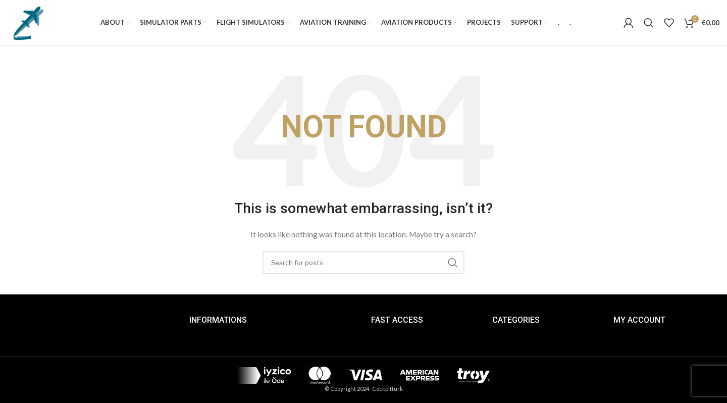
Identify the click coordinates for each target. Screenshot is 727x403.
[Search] (649, 23)
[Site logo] (28, 22)
